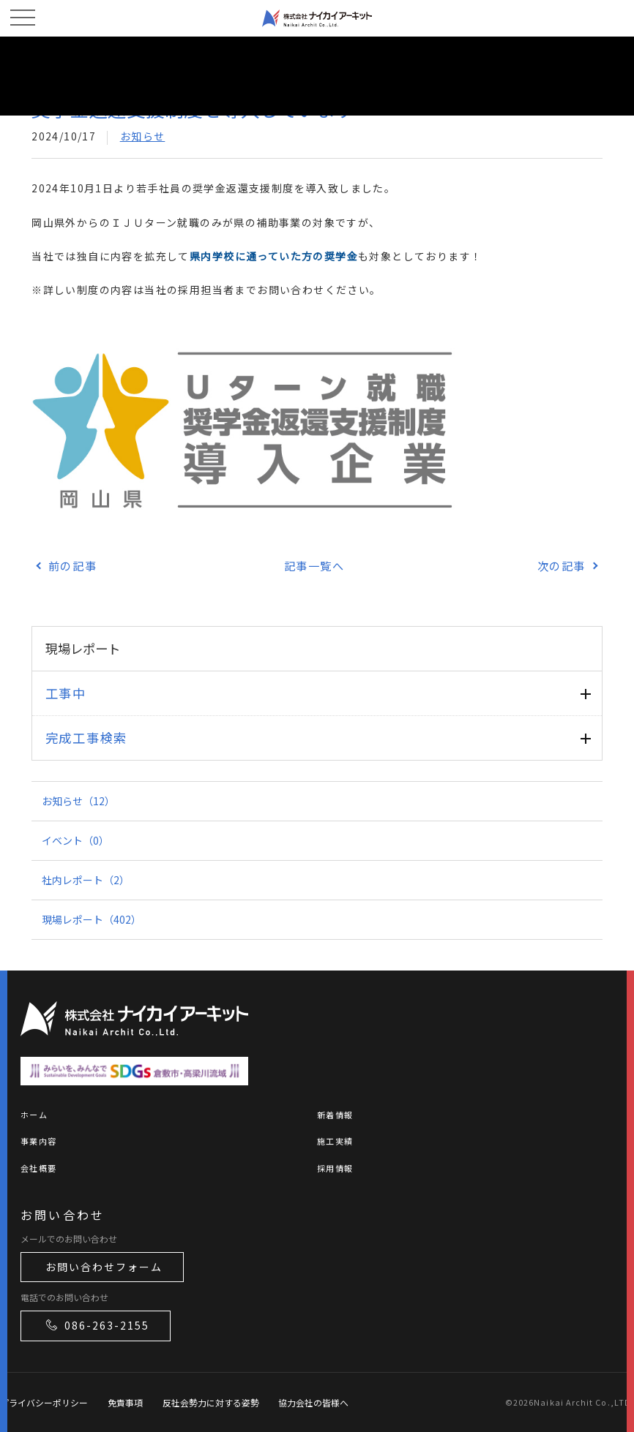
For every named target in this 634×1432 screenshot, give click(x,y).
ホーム (34, 1114)
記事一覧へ (314, 565)
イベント (75, 840)
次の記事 (561, 565)
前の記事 (72, 565)
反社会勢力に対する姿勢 (211, 1402)
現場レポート (91, 919)
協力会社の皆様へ (313, 1402)
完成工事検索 (86, 737)
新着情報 (335, 1114)
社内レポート (86, 880)
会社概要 (38, 1168)
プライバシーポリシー (44, 1402)
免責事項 (125, 1402)
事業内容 (38, 1141)
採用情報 (335, 1168)
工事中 (65, 693)
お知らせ (142, 136)
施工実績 (335, 1141)
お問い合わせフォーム (104, 1266)
